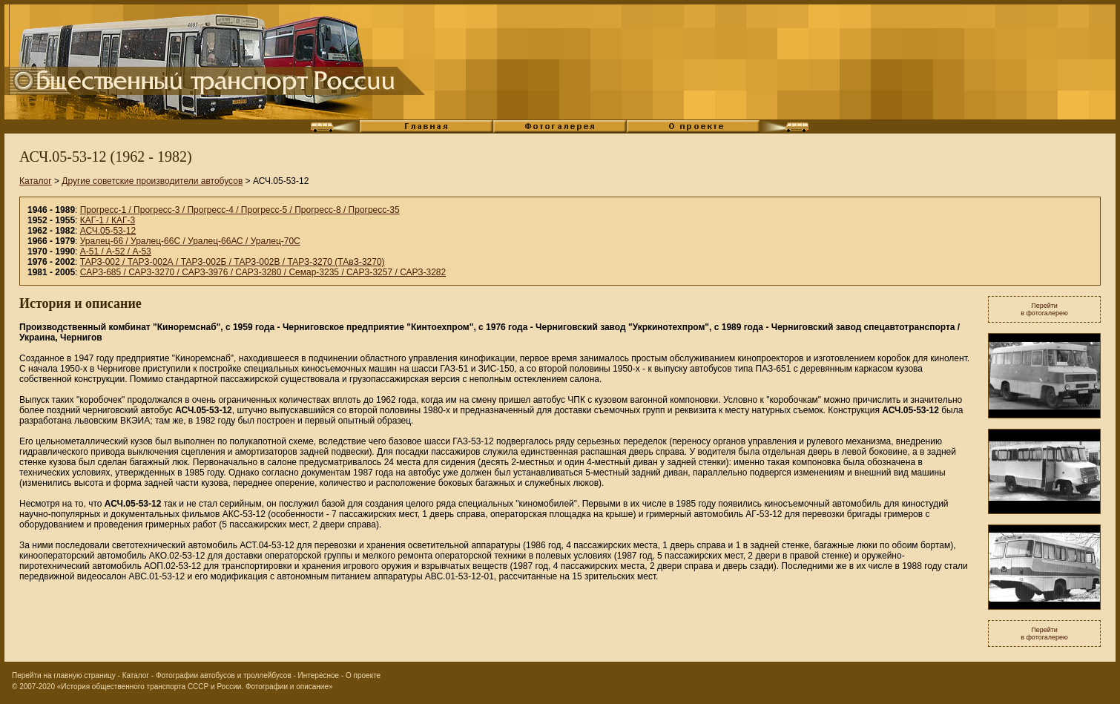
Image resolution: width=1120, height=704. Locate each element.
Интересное (319, 675)
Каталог (35, 181)
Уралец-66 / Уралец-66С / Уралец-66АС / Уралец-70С (190, 241)
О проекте (363, 675)
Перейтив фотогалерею (1044, 309)
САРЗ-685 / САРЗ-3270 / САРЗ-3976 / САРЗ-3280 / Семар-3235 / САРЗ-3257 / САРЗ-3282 (263, 272)
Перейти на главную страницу (64, 675)
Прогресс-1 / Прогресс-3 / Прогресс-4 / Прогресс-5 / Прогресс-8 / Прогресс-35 (240, 210)
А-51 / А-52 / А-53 (115, 251)
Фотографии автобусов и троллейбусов (223, 675)
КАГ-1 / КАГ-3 (107, 220)
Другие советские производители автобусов (152, 181)
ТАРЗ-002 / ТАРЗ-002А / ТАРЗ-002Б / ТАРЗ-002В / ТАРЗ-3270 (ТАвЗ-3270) (232, 262)
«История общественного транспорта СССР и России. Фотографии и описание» (195, 686)
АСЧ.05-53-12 (108, 231)
